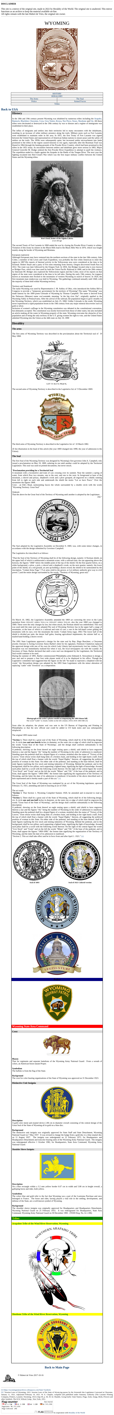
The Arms (34, 99)
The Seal (80, 99)
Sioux (74, 121)
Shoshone (82, 121)
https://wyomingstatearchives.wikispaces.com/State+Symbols (27, 1390)
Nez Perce (67, 121)
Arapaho (97, 118)
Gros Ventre (50, 121)
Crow (41, 121)
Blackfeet (25, 121)
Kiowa (58, 121)
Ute (91, 121)
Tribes (57, 104)
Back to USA (9, 109)
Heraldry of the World (77, 1413)
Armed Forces (80, 101)
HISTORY (57, 94)
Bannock (16, 121)
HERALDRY (57, 96)
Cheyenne (34, 121)
